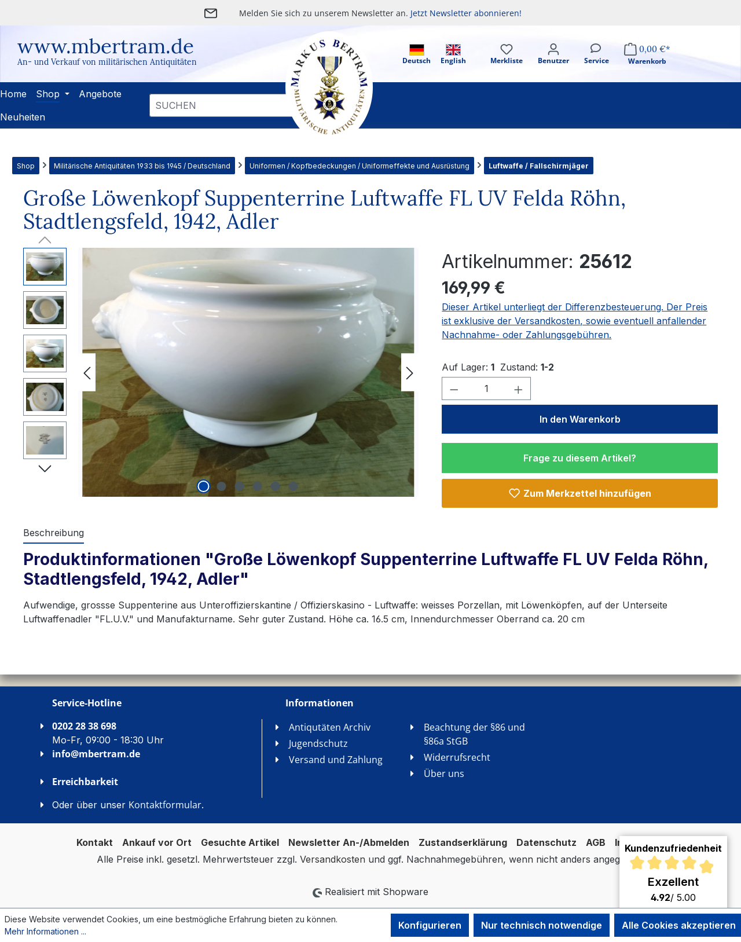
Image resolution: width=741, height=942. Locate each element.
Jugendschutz (318, 743)
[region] (221, 372)
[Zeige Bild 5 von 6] (275, 486)
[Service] (597, 64)
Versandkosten (332, 859)
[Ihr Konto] (553, 64)
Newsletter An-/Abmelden (348, 842)
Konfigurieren (429, 925)
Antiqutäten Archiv (329, 727)
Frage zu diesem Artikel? (579, 458)
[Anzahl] (486, 388)
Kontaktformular (165, 804)
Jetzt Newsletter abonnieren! (466, 13)
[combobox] (222, 105)
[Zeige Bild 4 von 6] (257, 486)
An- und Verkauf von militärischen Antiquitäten (107, 62)
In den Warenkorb (580, 419)
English (453, 54)
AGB (596, 842)
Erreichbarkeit (85, 781)
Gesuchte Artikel (240, 842)
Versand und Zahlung (336, 759)
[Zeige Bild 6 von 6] (293, 486)
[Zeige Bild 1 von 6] (203, 486)
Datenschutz (546, 842)
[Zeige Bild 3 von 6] (239, 486)
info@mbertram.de (96, 753)
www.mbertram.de (105, 46)
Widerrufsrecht (457, 757)
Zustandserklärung (463, 842)
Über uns (444, 773)
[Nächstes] (410, 372)
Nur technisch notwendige (541, 925)
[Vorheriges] (87, 372)
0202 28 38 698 (84, 726)
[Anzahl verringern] (454, 388)
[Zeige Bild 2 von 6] (221, 486)
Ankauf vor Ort (157, 842)
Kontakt (94, 842)
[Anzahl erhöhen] (519, 388)
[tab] (53, 533)
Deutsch (416, 54)
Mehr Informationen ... (45, 931)
